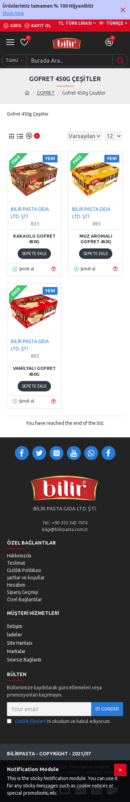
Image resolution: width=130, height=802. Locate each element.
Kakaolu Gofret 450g (34, 238)
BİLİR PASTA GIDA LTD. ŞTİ (30, 212)
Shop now (13, 13)
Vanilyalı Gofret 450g (34, 371)
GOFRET (46, 93)
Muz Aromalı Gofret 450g (95, 238)
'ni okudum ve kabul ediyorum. (59, 721)
